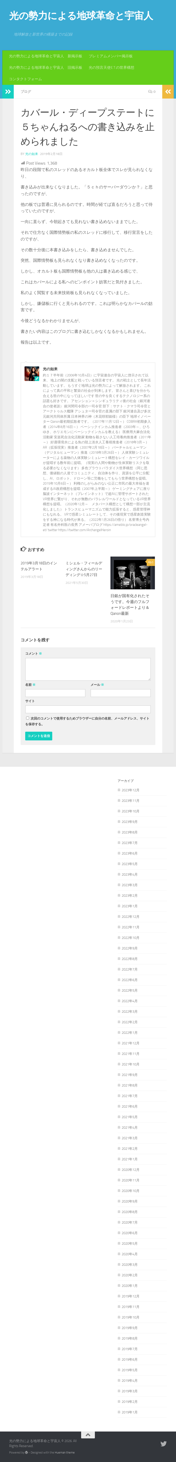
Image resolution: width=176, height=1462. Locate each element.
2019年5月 (130, 1370)
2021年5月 (130, 1117)
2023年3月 (130, 885)
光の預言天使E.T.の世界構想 (111, 67)
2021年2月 (130, 1148)
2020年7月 (130, 1222)
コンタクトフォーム (25, 79)
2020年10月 (131, 1191)
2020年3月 (130, 1264)
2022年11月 (131, 927)
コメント (33, 653)
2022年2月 (130, 1022)
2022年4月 (130, 1001)
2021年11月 (131, 1053)
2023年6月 (130, 853)
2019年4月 (130, 1380)
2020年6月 (130, 1233)
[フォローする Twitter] (163, 1443)
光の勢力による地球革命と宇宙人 (81, 16)
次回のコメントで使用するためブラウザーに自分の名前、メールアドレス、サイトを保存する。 (87, 721)
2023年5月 (130, 864)
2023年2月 (130, 895)
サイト (30, 701)
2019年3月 (130, 1391)
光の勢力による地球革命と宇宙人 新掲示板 (45, 56)
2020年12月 (131, 1169)
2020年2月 (130, 1275)
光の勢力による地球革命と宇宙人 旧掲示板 (45, 67)
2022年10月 (131, 937)
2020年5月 (130, 1243)
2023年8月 (130, 832)
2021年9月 (130, 1075)
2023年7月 (130, 843)
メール (97, 685)
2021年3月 (130, 1138)
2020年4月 (130, 1254)
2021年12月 (131, 1043)
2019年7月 (130, 1349)
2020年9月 (130, 1201)
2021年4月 (130, 1127)
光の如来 (31, 154)
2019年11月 (131, 1307)
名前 (30, 685)
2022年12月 (131, 916)
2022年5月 (130, 990)
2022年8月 (130, 959)
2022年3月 (130, 1011)
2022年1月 (130, 1032)
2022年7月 (130, 969)
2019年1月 (130, 1412)
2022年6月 (130, 980)
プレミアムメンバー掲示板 (111, 56)
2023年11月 (131, 800)
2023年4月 (130, 874)
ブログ (26, 91)
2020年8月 (130, 1212)
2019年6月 (130, 1359)
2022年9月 (130, 948)
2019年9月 (130, 1328)
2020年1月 (130, 1285)
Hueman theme (65, 1452)
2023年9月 (130, 821)
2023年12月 (131, 790)
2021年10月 (131, 1064)
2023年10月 (131, 811)
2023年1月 (130, 906)
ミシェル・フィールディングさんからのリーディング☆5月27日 (85, 568)
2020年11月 (131, 1180)
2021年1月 (130, 1159)
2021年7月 (130, 1096)
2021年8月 (130, 1085)
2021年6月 (130, 1106)
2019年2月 (130, 1401)
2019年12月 (131, 1296)
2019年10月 (131, 1317)
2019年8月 (130, 1338)
